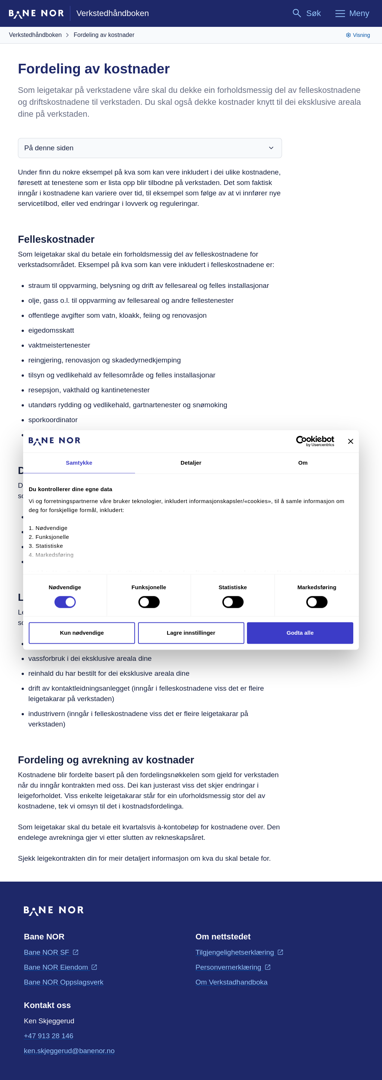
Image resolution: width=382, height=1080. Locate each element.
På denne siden (150, 148)
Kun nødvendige (82, 633)
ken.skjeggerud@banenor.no (69, 1050)
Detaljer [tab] (191, 462)
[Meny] (352, 13)
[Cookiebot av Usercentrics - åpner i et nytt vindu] (301, 441)
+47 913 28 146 (48, 1036)
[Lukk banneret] (350, 441)
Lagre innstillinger (191, 633)
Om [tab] (302, 462)
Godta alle (300, 633)
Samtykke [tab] (79, 462)
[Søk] (306, 13)
